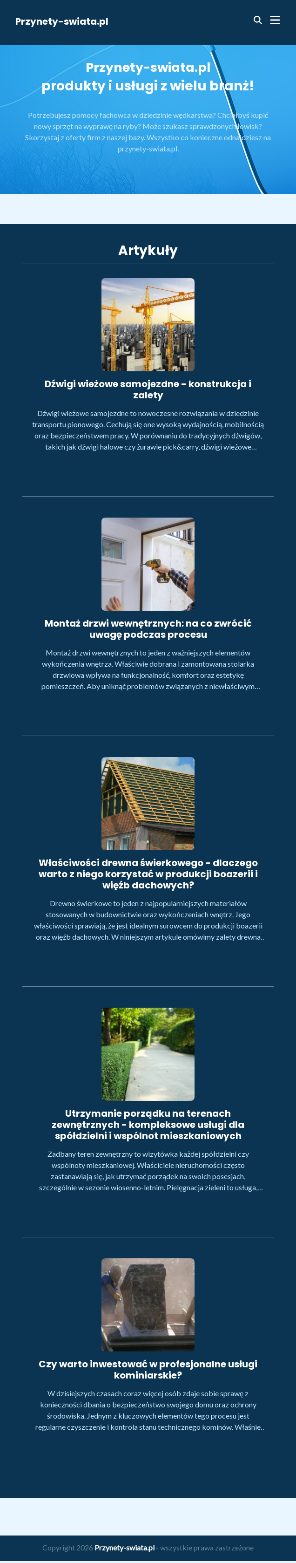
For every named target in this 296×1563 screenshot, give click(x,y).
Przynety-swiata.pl (61, 21)
